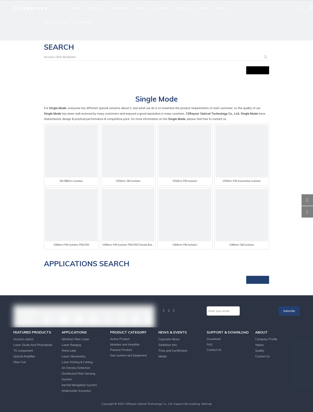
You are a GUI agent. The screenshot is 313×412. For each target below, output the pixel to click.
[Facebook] (159, 310)
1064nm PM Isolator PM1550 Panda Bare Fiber (128, 245)
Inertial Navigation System (79, 385)
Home (76, 8)
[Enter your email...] (223, 311)
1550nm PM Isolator (184, 181)
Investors (161, 8)
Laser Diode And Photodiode (32, 345)
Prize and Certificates (172, 350)
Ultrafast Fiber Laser (75, 339)
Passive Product (121, 350)
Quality (259, 350)
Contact (221, 8)
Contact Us (214, 350)
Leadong (194, 404)
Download (213, 339)
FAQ (209, 344)
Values (259, 345)
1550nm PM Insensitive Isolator (241, 181)
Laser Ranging (71, 345)
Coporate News (169, 339)
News (141, 8)
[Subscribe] (289, 311)
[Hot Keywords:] (265, 56)
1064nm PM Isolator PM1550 (71, 244)
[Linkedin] (163, 310)
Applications (119, 8)
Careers (182, 8)
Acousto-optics (23, 339)
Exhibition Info (167, 345)
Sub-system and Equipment (128, 355)
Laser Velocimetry (74, 356)
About (202, 8)
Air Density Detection (76, 368)
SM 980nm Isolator (71, 181)
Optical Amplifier (24, 356)
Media (162, 356)
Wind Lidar (69, 350)
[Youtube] (173, 310)
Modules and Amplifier (125, 344)
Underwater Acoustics (76, 391)
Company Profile (266, 339)
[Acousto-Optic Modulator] (153, 56)
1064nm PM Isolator (184, 244)
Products (95, 8)
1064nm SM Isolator (241, 244)
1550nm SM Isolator (128, 181)
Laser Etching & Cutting (77, 362)
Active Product (120, 339)
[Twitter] (168, 310)
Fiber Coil (19, 362)
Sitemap (206, 404)
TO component (23, 350)
